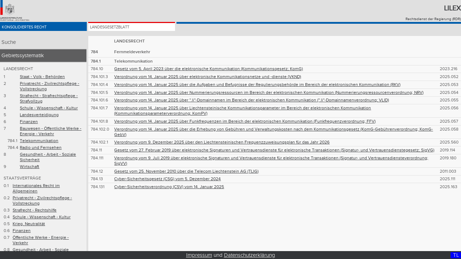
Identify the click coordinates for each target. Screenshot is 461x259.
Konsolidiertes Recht (35, 29)
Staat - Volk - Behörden (42, 76)
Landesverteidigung (39, 115)
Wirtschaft (29, 166)
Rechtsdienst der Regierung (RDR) (433, 19)
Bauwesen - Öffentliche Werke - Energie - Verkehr (50, 131)
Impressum (199, 255)
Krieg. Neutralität (29, 224)
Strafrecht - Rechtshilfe (35, 210)
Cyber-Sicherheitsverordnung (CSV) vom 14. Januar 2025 (169, 187)
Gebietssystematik (22, 56)
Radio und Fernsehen (41, 147)
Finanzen (29, 121)
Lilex (452, 8)
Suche (8, 42)
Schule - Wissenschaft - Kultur (49, 108)
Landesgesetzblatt (120, 29)
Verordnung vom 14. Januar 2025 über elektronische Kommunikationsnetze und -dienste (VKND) (207, 76)
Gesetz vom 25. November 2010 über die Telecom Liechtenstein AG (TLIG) (186, 171)
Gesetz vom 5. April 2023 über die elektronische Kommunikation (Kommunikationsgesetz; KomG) (208, 69)
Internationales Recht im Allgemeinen (36, 188)
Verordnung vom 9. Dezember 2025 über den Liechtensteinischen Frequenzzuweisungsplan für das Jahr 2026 (222, 142)
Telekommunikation (39, 141)
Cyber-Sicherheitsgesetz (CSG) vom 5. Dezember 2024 (167, 179)
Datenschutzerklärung (249, 255)
